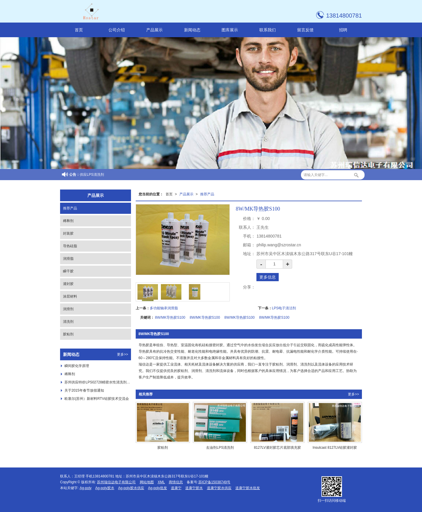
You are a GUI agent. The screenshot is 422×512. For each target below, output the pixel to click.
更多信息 (267, 277)
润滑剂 (68, 309)
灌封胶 (68, 284)
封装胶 (68, 233)
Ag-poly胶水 (104, 488)
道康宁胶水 (194, 488)
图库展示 (230, 30)
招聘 (343, 30)
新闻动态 (192, 30)
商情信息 (176, 482)
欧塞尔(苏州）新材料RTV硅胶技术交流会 (96, 399)
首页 (79, 30)
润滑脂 (68, 259)
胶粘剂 (68, 334)
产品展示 (154, 30)
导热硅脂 (70, 246)
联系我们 (267, 30)
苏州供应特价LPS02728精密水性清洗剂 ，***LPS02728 (97, 382)
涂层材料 (70, 296)
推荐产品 (207, 194)
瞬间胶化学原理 (76, 366)
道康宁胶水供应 (219, 488)
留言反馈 (305, 30)
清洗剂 (68, 322)
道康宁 (176, 488)
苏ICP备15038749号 (214, 482)
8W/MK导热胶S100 (170, 317)
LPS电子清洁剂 (284, 308)
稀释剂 (68, 221)
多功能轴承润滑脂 (164, 308)
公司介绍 (116, 30)
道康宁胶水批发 (247, 488)
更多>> (353, 394)
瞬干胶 (68, 271)
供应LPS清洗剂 (92, 175)
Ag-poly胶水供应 (131, 488)
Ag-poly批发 (157, 488)
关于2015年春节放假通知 (84, 390)
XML (161, 482)
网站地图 (147, 482)
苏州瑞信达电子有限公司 (116, 482)
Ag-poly (86, 488)
